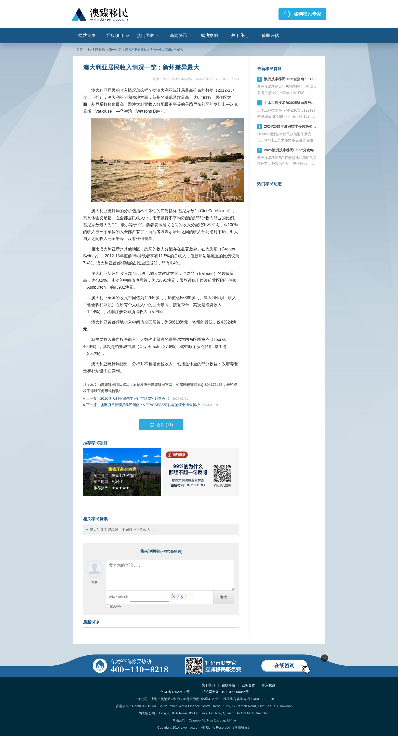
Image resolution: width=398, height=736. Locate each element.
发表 (224, 597)
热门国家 (145, 35)
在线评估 (228, 685)
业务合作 (248, 685)
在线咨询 (284, 665)
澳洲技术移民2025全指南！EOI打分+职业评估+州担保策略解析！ (316, 79)
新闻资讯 (178, 35)
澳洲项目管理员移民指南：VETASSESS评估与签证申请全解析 (150, 405)
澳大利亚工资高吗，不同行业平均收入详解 (123, 530)
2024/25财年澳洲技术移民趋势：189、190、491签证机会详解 (313, 126)
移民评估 (270, 35)
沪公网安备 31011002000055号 (225, 692)
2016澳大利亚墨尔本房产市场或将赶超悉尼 (135, 398)
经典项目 (115, 35)
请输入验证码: (118, 597)
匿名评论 (116, 607)
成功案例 (209, 35)
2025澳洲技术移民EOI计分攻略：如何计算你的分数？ (306, 150)
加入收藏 (268, 685)
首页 (80, 49)
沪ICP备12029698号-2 (176, 692)
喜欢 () (161, 424)
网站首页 (87, 35)
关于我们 (239, 35)
